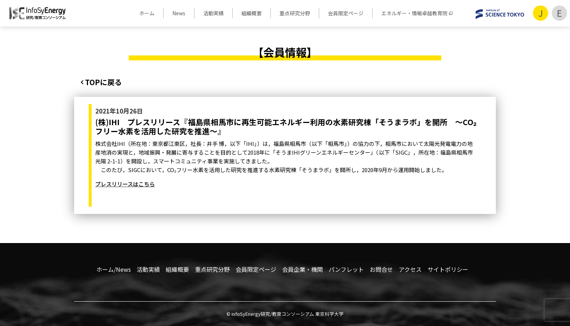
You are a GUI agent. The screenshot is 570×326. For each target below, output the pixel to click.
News (178, 13)
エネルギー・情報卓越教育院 (414, 13)
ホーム (146, 13)
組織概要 (251, 13)
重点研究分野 (295, 13)
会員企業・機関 (302, 269)
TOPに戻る (103, 82)
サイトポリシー (448, 269)
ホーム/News (113, 269)
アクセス (410, 269)
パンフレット (346, 269)
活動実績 (213, 13)
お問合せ (381, 269)
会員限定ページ (346, 13)
